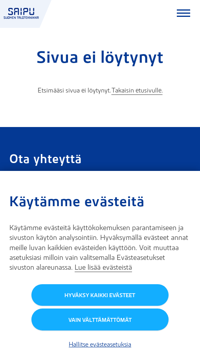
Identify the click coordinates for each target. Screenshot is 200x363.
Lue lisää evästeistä (103, 267)
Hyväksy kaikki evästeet (99, 295)
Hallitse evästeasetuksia (100, 344)
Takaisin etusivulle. (137, 90)
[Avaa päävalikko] (183, 14)
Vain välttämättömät (100, 320)
